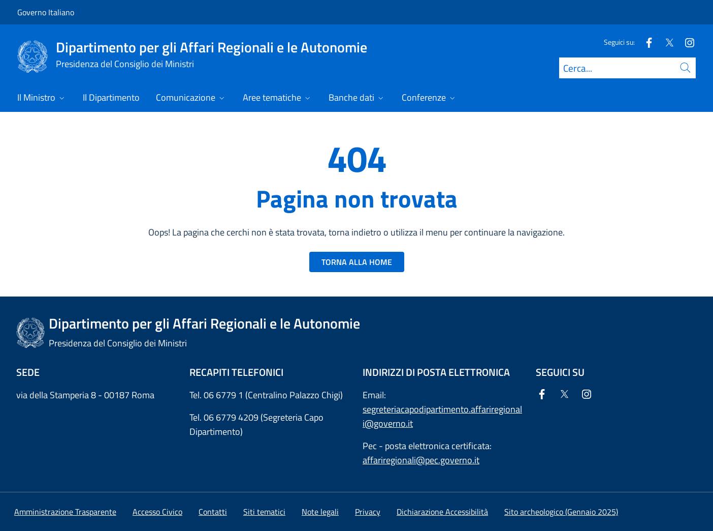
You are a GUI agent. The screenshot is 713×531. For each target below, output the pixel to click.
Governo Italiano (45, 12)
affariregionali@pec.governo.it (421, 460)
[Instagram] (685, 42)
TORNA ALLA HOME (356, 262)
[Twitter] (665, 42)
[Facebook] (645, 42)
